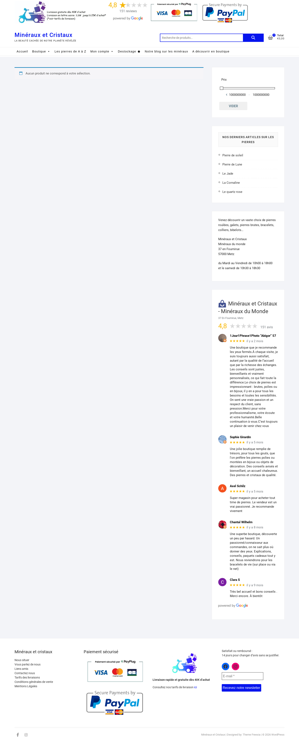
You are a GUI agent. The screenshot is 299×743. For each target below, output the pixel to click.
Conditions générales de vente (34, 681)
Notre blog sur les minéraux (166, 51)
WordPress (277, 734)
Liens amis (21, 668)
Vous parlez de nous (27, 664)
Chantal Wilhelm (241, 522)
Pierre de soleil (232, 155)
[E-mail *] (242, 676)
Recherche (253, 38)
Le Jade (227, 173)
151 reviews (128, 11)
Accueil (22, 51)
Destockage (127, 51)
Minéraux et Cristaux (43, 35)
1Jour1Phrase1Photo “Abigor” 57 (253, 336)
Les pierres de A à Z (70, 51)
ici (195, 687)
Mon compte (102, 51)
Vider (233, 106)
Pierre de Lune (232, 164)
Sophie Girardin (240, 437)
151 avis (266, 327)
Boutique (41, 51)
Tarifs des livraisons (27, 677)
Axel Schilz (237, 486)
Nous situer (22, 660)
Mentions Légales (26, 686)
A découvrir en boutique (210, 51)
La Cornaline (231, 183)
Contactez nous (25, 673)
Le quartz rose (232, 192)
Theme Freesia (251, 734)
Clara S (235, 580)
